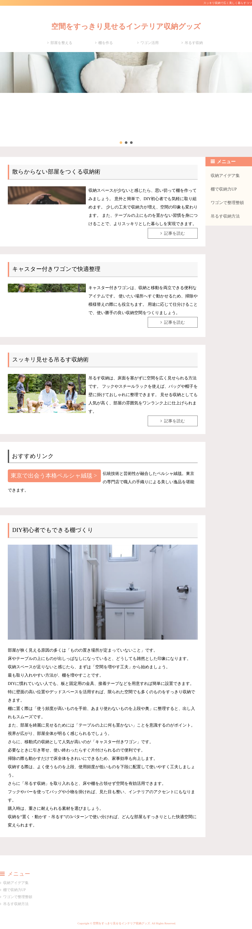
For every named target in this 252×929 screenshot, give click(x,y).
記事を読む (174, 233)
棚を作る (105, 43)
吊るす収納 (194, 43)
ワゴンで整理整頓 (227, 202)
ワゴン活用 (149, 43)
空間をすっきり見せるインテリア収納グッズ (126, 26)
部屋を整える (61, 43)
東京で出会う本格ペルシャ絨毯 (51, 475)
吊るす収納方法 (225, 216)
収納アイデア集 (225, 175)
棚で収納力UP (224, 189)
